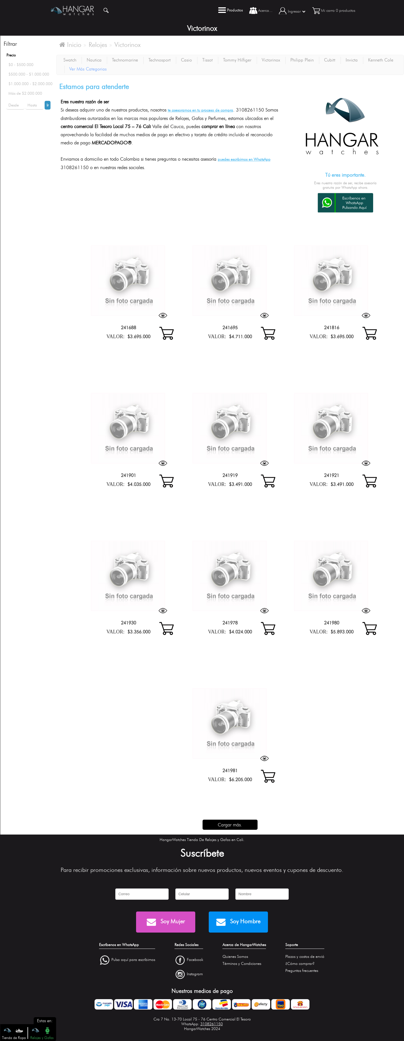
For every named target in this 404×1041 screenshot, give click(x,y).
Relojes (98, 45)
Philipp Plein (302, 60)
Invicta (352, 60)
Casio (186, 60)
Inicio (70, 45)
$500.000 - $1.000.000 (28, 74)
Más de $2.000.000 (25, 93)
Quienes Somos (235, 956)
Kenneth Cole (380, 60)
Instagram (195, 974)
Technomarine (125, 60)
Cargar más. (230, 825)
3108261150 (211, 1024)
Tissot (207, 60)
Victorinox (127, 45)
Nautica (94, 60)
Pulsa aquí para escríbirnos (133, 959)
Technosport (159, 60)
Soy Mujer (166, 922)
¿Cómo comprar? (300, 963)
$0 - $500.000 (20, 64)
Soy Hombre (238, 922)
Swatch (69, 60)
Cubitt (329, 60)
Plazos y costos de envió (304, 956)
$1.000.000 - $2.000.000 (30, 83)
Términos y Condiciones (241, 963)
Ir (48, 105)
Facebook (195, 959)
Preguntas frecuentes (301, 970)
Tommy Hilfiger (237, 60)
